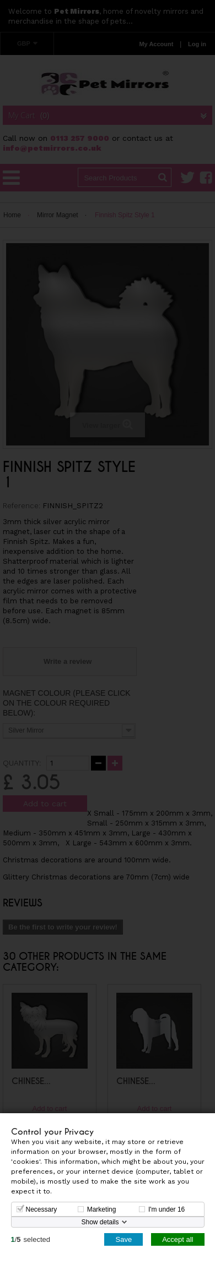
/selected (31, 1239)
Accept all (177, 1239)
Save (123, 1239)
